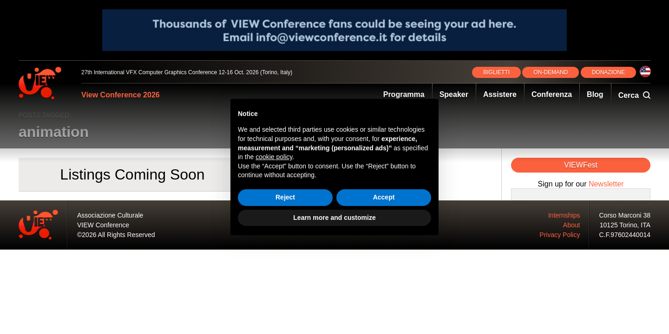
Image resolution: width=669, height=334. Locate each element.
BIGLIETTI (496, 72)
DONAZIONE (608, 72)
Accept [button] (384, 197)
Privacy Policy (559, 234)
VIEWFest (580, 165)
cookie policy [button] (274, 157)
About (571, 225)
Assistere (500, 94)
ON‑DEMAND (550, 72)
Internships (564, 215)
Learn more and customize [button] (334, 217)
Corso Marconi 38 (625, 215)
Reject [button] (285, 197)
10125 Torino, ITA (625, 225)
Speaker (453, 94)
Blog (595, 94)
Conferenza (551, 94)
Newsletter (606, 184)
